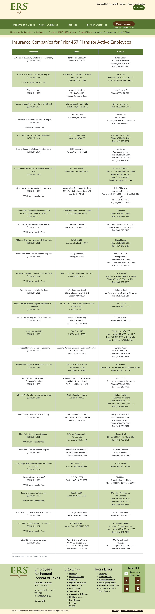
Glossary (73, 579)
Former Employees (97, 24)
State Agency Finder (107, 582)
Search (138, 7)
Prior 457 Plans (85, 32)
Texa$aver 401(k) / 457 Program (62, 32)
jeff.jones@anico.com (123, 80)
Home (12, 32)
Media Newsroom (76, 576)
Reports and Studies (136, 4)
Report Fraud (74, 600)
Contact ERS (102, 4)
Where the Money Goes (109, 585)
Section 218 (74, 591)
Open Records (75, 588)
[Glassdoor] (137, 588)
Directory (73, 573)
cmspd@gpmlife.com (123, 180)
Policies (72, 603)
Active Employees (48, 24)
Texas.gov (103, 573)
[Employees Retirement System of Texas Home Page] (19, 8)
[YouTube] (137, 580)
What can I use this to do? (124, 28)
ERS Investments (76, 597)
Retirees (72, 24)
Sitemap (115, 610)
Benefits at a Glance (24, 24)
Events (72, 606)
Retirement (41, 32)
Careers (123, 4)
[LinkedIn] (126, 588)
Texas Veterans (105, 576)
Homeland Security (107, 579)
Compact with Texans (78, 594)
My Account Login (124, 24)
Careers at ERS (75, 585)
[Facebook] (126, 580)
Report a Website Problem (132, 610)
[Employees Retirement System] (19, 572)
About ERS (113, 4)
